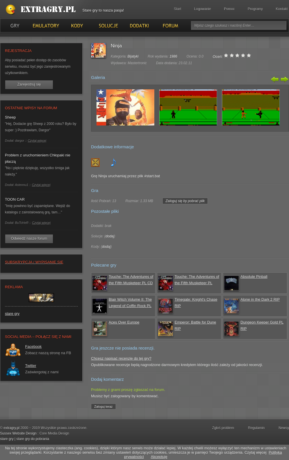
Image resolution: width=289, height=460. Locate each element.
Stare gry (42, 10)
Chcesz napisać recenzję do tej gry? (121, 358)
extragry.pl (11, 428)
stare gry (12, 313)
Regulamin (256, 428)
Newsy (284, 428)
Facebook (33, 346)
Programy (255, 9)
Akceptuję (159, 457)
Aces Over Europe (124, 322)
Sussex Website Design (18, 433)
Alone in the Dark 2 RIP (260, 299)
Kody (76, 25)
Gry (14, 25)
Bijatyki (132, 56)
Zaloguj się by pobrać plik (185, 201)
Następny (284, 79)
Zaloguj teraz (103, 406)
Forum (170, 25)
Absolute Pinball (253, 276)
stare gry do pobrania (32, 439)
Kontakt (282, 9)
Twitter (30, 365)
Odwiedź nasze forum (29, 238)
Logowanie (202, 9)
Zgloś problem (223, 428)
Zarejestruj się (29, 84)
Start (177, 9)
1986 (173, 56)
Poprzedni (274, 79)
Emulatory (45, 25)
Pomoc (229, 9)
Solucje (108, 25)
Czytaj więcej (37, 140)
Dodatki (139, 25)
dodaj (109, 236)
